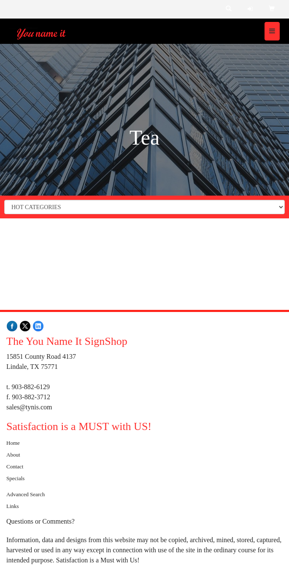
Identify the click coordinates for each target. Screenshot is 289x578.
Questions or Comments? (40, 521)
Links (12, 506)
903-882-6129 (30, 386)
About (13, 455)
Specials (15, 478)
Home (13, 443)
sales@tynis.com (29, 407)
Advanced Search (25, 494)
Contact (14, 466)
